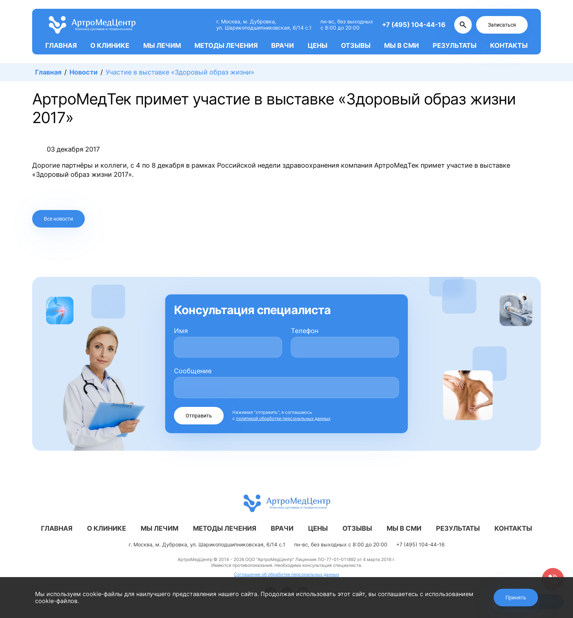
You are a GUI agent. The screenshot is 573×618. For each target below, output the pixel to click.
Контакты (509, 45)
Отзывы (356, 45)
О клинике (109, 45)
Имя (181, 331)
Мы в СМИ (401, 45)
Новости (83, 72)
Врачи (282, 45)
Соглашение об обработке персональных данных (286, 574)
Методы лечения (226, 45)
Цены (317, 45)
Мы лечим (162, 45)
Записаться (502, 25)
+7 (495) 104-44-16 (413, 24)
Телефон (304, 331)
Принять (515, 597)
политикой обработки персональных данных (283, 418)
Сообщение (193, 371)
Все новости (58, 219)
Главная (61, 45)
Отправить (199, 416)
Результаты (455, 45)
